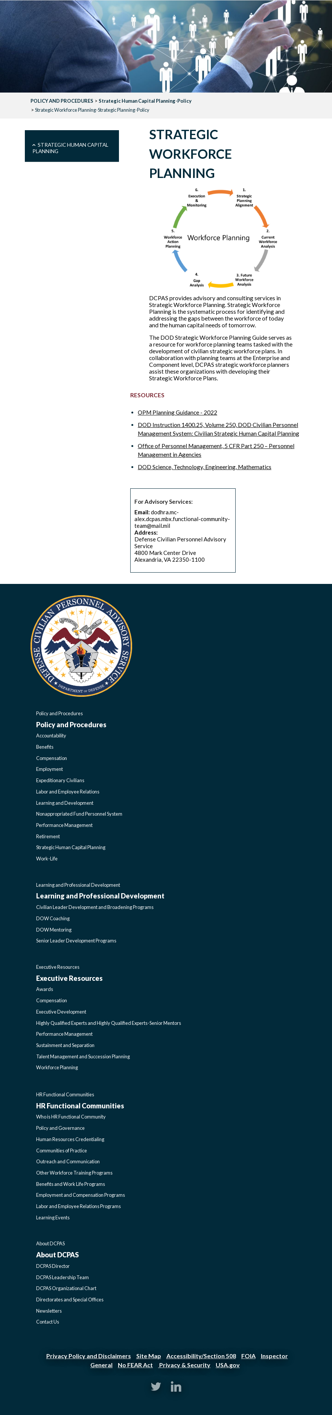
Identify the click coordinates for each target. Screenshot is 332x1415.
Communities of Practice (61, 1151)
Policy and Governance (60, 1128)
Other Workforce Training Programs (74, 1173)
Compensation (51, 758)
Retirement (48, 836)
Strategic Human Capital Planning (70, 147)
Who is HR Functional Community (71, 1117)
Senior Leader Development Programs (76, 941)
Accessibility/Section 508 (201, 1355)
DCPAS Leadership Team (62, 1277)
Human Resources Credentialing (70, 1139)
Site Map (148, 1355)
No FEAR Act (135, 1364)
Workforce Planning (57, 1067)
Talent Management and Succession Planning (83, 1056)
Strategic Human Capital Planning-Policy (145, 101)
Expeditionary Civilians (60, 780)
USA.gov (228, 1364)
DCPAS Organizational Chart (66, 1288)
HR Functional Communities (65, 1094)
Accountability (51, 736)
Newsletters (49, 1311)
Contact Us (47, 1322)
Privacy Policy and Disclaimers (88, 1355)
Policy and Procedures (59, 713)
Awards (44, 989)
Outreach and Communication (68, 1161)
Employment (49, 769)
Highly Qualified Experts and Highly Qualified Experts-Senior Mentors (108, 1023)
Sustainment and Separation (65, 1045)
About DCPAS (50, 1243)
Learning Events (53, 1217)
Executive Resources (57, 967)
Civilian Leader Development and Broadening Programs (95, 907)
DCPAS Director (53, 1266)
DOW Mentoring (54, 930)
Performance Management (64, 825)
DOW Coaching (53, 918)
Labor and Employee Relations (67, 792)
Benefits (44, 747)
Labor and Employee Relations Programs (78, 1206)
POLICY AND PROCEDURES (61, 101)
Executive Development (61, 1012)
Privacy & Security (184, 1364)
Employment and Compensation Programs (80, 1195)
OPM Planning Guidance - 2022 (177, 412)
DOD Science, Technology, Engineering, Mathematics (204, 467)
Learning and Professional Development (78, 885)
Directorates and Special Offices (70, 1299)
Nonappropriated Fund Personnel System (79, 814)
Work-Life (47, 859)
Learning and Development (64, 803)
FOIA (248, 1355)
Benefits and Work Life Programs (70, 1184)
